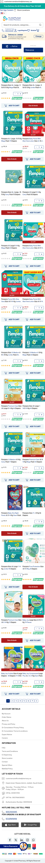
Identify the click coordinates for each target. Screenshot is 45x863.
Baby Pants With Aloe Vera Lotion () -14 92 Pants (32, 300)
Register (24, 30)
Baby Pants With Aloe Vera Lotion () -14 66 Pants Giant (32, 247)
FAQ (3, 748)
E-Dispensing (7, 755)
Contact (5, 762)
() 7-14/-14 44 (31, 407)
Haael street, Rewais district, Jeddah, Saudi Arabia (24, 783)
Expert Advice (7, 734)
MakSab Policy (7, 769)
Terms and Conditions (10, 751)
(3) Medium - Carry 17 (11, 461)
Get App (3, 10)
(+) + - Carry (11, 193)
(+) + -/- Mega (11, 86)
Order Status (6, 717)
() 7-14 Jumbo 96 (11, 568)
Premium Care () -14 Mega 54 (32, 461)
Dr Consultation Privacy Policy (13, 727)
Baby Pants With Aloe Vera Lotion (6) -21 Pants (32, 140)
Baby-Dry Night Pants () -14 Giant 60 (11, 514)
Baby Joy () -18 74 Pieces (32, 621)
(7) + (31, 514)
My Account (6, 714)
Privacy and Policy (8, 724)
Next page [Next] (36, 701)
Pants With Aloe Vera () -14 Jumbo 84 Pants (11, 300)
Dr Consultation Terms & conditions (15, 731)
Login (19, 30)
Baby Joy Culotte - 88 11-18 (11, 675)
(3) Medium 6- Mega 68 (32, 354)
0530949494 (11, 819)
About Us (5, 721)
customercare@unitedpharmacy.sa (18, 1)
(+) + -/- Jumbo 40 (32, 86)
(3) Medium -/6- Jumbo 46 (11, 354)
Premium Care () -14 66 (11, 407)
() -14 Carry (31, 193)
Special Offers (7, 765)
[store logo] (12, 18)
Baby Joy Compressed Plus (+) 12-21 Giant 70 (32, 675)
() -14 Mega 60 (10, 247)
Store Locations (23, 10)
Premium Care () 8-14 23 (11, 621)
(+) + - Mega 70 (11, 140)
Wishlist (33, 30)
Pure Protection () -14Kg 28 (32, 568)
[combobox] (22, 24)
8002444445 (11, 812)
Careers (10, 10)
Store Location (7, 758)
